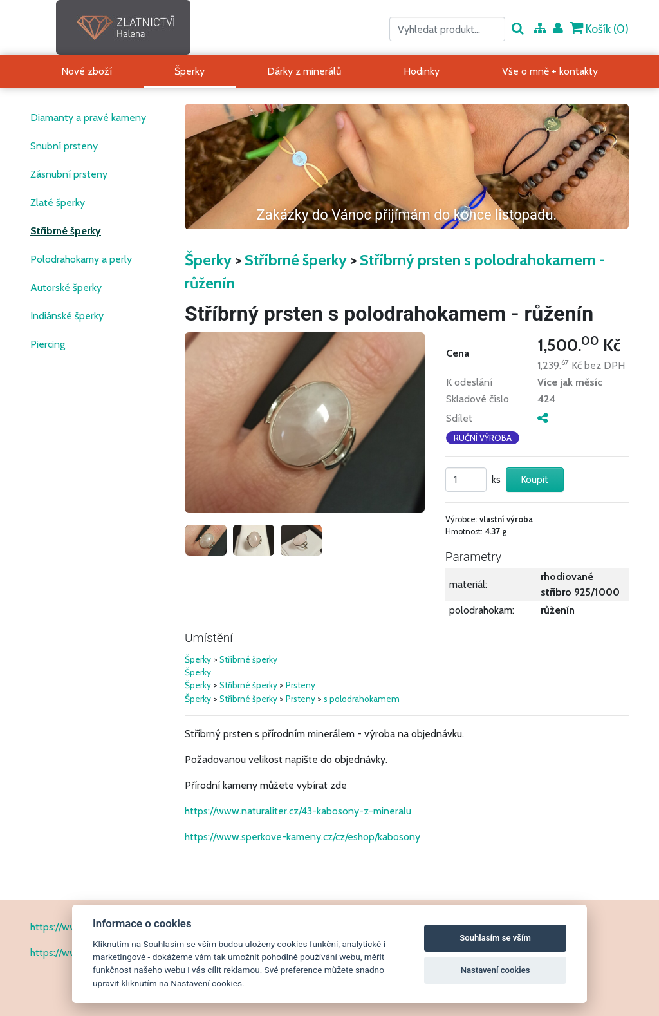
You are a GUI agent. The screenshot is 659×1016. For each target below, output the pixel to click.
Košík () (599, 28)
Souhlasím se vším (495, 938)
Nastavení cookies (495, 970)
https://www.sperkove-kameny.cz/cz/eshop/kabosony (302, 837)
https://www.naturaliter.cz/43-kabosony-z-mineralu (298, 811)
